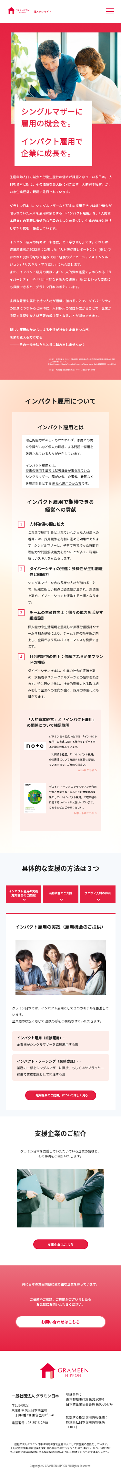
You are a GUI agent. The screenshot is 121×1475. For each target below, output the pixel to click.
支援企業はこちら (61, 1244)
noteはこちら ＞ (87, 770)
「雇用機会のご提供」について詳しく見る (60, 1095)
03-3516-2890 (38, 1422)
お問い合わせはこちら (60, 1321)
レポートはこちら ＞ (85, 813)
